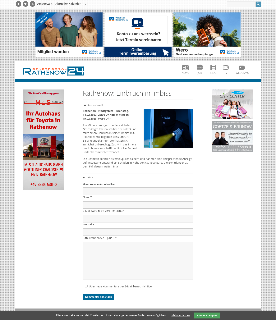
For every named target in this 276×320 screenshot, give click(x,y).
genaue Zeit (45, 3)
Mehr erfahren (181, 315)
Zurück (89, 177)
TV (225, 73)
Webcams (242, 73)
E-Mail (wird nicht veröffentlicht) (103, 211)
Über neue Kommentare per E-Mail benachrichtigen (121, 286)
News (185, 73)
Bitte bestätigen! (207, 315)
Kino (213, 73)
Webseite (88, 224)
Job (200, 73)
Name (87, 197)
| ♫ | (85, 3)
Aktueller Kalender (68, 3)
